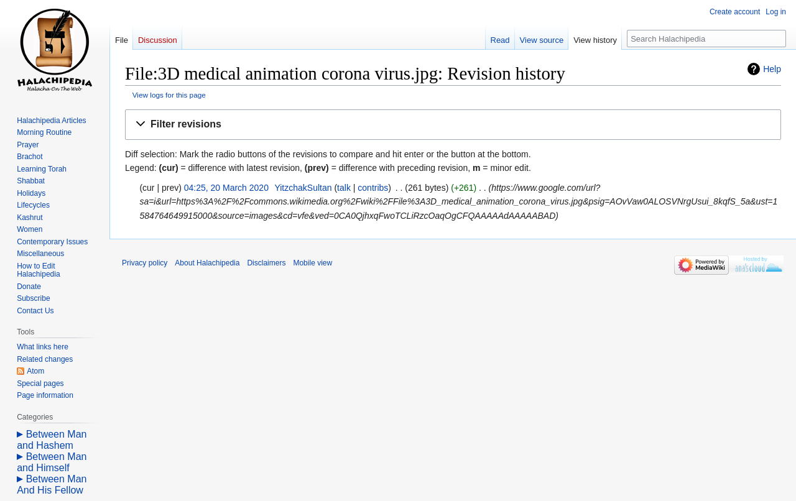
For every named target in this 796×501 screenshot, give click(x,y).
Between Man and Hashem (51, 440)
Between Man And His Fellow (51, 484)
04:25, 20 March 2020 (226, 188)
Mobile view (312, 263)
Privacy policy (144, 263)
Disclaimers (266, 263)
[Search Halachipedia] (706, 38)
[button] (453, 125)
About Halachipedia (207, 263)
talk (344, 188)
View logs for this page (169, 95)
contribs (373, 188)
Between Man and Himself (51, 462)
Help (772, 69)
